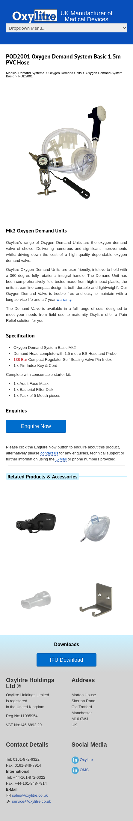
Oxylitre (82, 759)
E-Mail (60, 459)
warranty (64, 299)
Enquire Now (36, 426)
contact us (49, 453)
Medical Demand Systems (25, 73)
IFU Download (66, 660)
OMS (80, 770)
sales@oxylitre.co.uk (30, 795)
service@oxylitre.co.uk (31, 801)
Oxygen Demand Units (65, 73)
